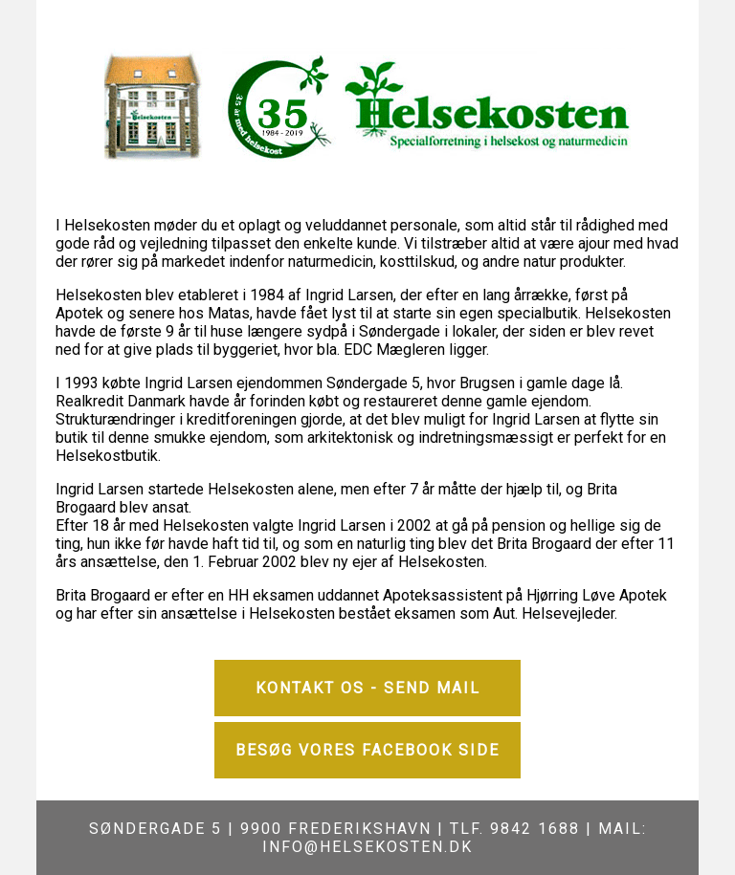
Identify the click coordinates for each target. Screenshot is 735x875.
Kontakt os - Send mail (368, 688)
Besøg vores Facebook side (367, 750)
